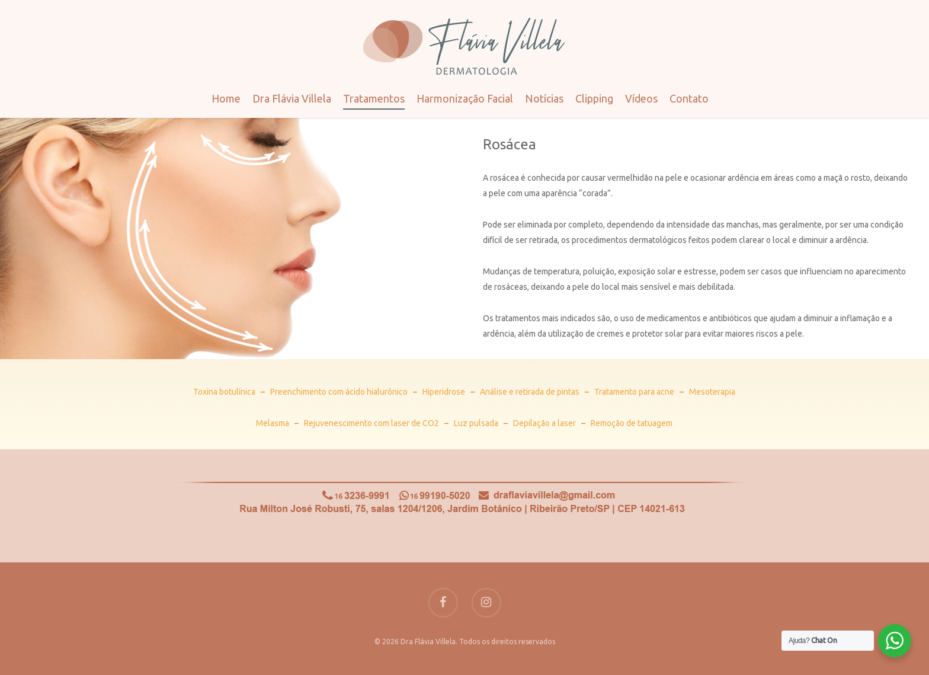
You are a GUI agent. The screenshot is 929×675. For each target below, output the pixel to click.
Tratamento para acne (634, 391)
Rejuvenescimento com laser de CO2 (371, 423)
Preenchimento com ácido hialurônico (339, 391)
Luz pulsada (476, 423)
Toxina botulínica (224, 391)
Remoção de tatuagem (631, 423)
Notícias (544, 98)
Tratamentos (374, 98)
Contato (689, 98)
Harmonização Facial (465, 98)
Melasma (272, 423)
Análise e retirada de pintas (529, 391)
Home (226, 98)
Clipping (594, 98)
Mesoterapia (712, 391)
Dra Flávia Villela (291, 98)
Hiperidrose (443, 391)
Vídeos (641, 98)
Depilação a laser (544, 423)
